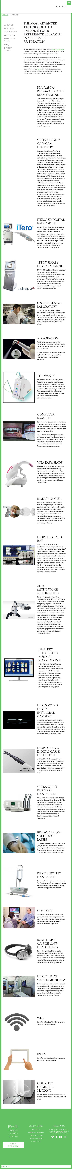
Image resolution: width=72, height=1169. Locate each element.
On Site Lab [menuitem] (9, 35)
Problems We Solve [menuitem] (10, 39)
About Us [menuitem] (8, 25)
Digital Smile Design (36, 1135)
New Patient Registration (36, 1132)
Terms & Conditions (36, 1138)
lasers (40, 69)
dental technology (58, 49)
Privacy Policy (36, 1141)
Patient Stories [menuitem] (8, 49)
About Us (5, 15)
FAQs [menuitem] (6, 44)
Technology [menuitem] (10, 32)
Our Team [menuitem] (9, 28)
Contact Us (36, 1129)
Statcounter (5, 1166)
